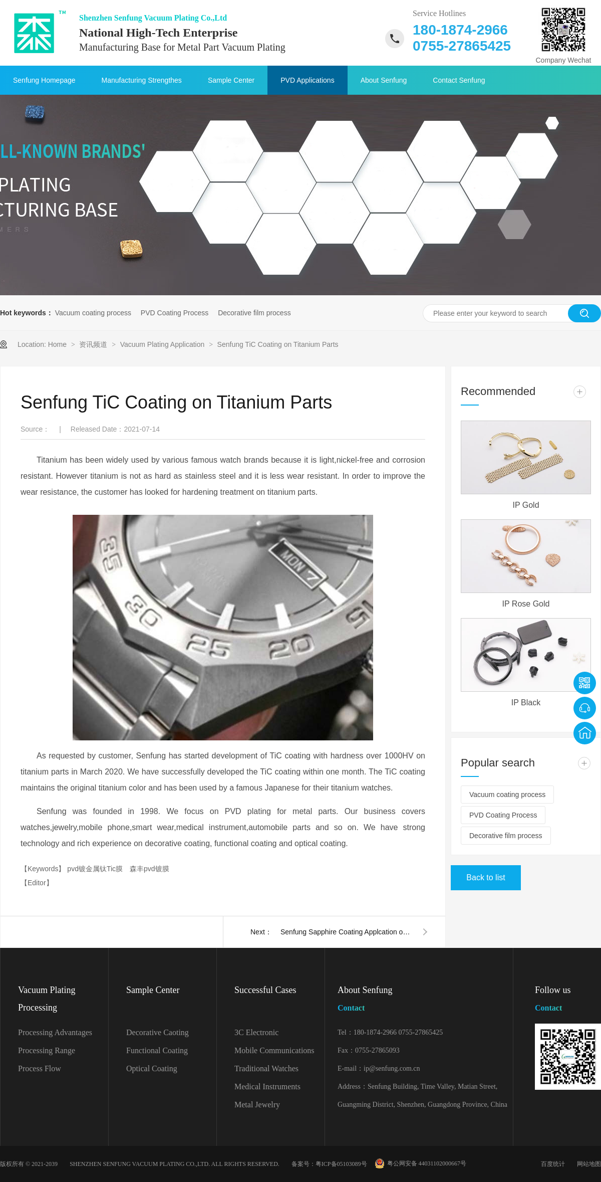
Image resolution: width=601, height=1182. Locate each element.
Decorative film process (254, 313)
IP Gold (525, 505)
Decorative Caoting (157, 1032)
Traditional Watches (266, 1068)
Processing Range (46, 1050)
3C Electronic (256, 1032)
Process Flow (39, 1068)
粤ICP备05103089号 (341, 1163)
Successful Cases (265, 990)
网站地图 (589, 1163)
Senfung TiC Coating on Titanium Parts (278, 344)
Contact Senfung (459, 80)
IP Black (525, 702)
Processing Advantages (55, 1032)
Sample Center (231, 80)
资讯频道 (94, 344)
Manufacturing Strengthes (142, 80)
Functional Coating (157, 1050)
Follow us (568, 1001)
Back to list (485, 877)
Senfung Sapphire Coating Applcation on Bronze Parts (345, 932)
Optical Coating (151, 1068)
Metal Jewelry (257, 1104)
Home (58, 344)
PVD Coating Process (174, 313)
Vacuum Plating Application (163, 344)
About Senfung (384, 80)
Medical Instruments (267, 1086)
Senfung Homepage (44, 80)
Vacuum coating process (93, 313)
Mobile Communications (274, 1050)
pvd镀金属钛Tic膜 (96, 869)
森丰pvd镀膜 (149, 869)
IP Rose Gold (526, 604)
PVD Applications (307, 80)
